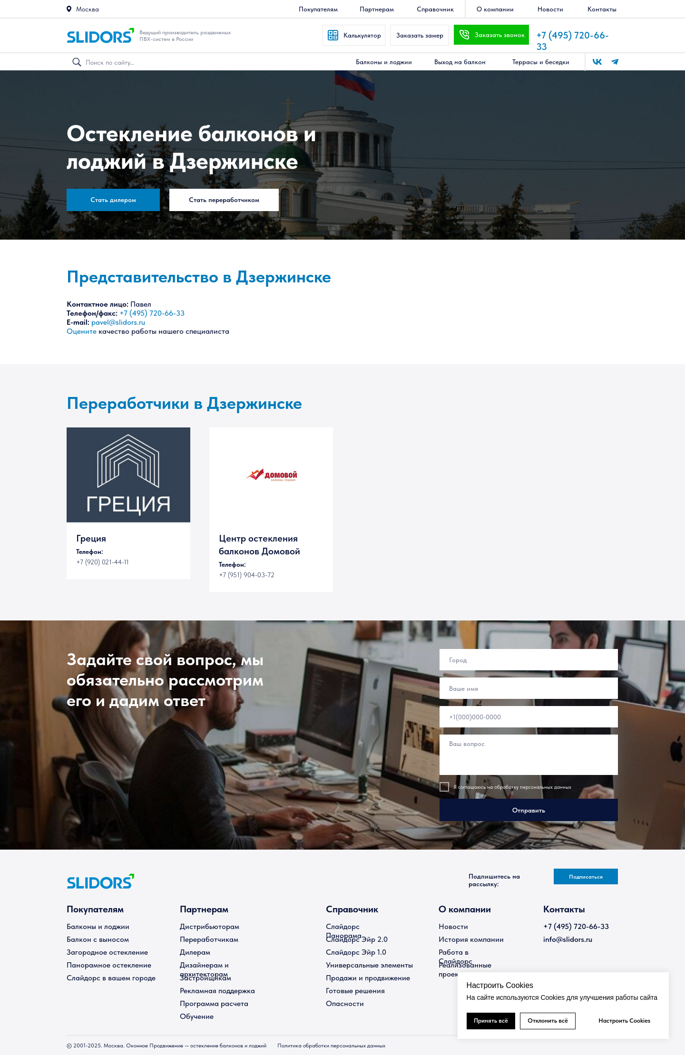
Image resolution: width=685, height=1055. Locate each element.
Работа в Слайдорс (455, 957)
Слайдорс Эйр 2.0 (357, 939)
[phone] (529, 716)
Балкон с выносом (98, 939)
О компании (465, 909)
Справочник (352, 909)
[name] (529, 688)
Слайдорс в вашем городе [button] (111, 977)
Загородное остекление (107, 952)
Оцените (82, 331)
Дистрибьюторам (209, 926)
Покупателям (95, 909)
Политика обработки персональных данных (331, 1045)
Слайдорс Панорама (344, 931)
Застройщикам (205, 977)
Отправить (528, 810)
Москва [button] (87, 9)
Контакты (564, 909)
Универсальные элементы (369, 964)
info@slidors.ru (567, 939)
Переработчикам (209, 939)
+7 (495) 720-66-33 (152, 313)
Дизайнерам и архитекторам (204, 969)
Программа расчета (214, 1003)
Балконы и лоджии (98, 926)
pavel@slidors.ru (118, 322)
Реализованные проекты (465, 969)
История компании (471, 939)
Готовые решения (355, 990)
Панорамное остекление (109, 964)
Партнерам (204, 909)
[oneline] (529, 659)
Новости (453, 926)
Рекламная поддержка (217, 990)
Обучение (197, 1016)
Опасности (345, 1003)
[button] (69, 9)
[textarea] (529, 755)
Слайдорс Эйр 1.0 (356, 952)
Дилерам (195, 952)
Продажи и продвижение (368, 977)
